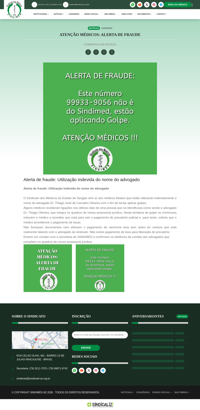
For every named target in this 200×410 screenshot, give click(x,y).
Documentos (143, 14)
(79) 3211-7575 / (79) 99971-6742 (48, 368)
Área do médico (178, 4)
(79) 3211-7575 (43, 4)
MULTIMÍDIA (181, 392)
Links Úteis (126, 14)
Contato (161, 14)
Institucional (40, 14)
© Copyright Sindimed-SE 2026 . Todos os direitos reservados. (56, 392)
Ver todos (182, 316)
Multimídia (110, 14)
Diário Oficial (91, 14)
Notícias (58, 14)
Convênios (74, 14)
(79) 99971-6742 (56, 4)
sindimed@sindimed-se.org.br (79, 4)
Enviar (86, 347)
